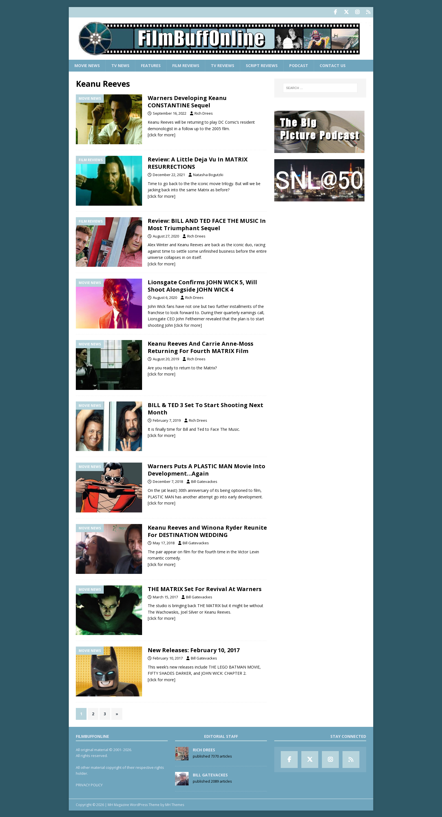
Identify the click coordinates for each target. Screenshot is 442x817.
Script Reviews (262, 65)
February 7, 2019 (167, 419)
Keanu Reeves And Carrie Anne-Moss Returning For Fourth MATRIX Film (200, 346)
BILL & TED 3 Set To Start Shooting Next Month (205, 408)
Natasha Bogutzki (208, 174)
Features (151, 65)
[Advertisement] (320, 242)
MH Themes (174, 804)
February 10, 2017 (168, 657)
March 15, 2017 (165, 596)
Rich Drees (204, 113)
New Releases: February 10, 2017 (194, 650)
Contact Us (333, 65)
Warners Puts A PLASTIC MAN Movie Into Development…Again (206, 469)
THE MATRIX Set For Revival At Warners (205, 588)
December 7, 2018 (168, 481)
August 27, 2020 (166, 235)
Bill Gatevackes (204, 481)
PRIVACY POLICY (89, 784)
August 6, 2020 (165, 296)
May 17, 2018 (163, 542)
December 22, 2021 (169, 174)
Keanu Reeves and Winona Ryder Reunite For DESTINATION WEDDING (207, 530)
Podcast (298, 65)
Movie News (87, 65)
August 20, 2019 (166, 358)
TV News (120, 65)
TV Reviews (222, 65)
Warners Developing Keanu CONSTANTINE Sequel (187, 101)
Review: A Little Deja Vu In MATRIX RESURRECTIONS (197, 162)
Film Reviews (185, 65)
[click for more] (161, 134)
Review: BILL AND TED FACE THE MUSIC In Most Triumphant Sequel (207, 223)
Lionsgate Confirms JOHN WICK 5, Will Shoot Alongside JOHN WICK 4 (202, 285)
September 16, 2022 (169, 113)
